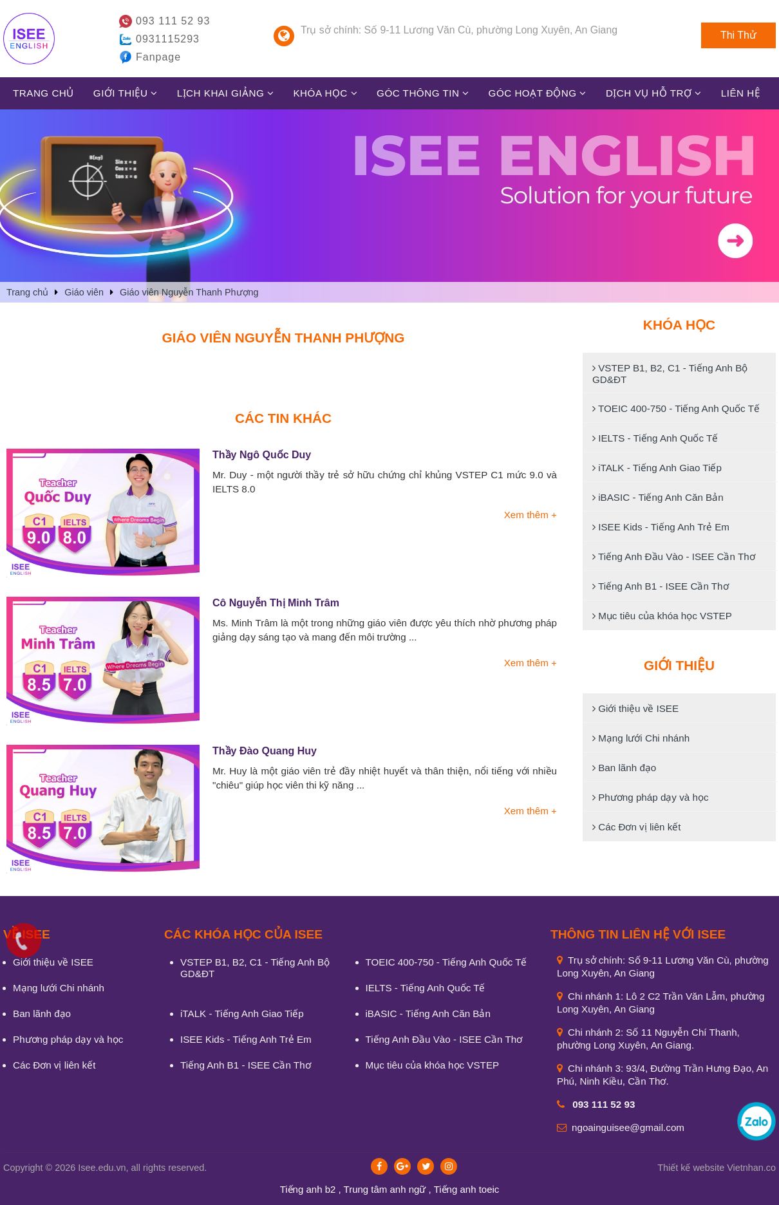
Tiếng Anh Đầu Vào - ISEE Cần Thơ (673, 556)
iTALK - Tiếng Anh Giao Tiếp (657, 467)
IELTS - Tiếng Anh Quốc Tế (655, 438)
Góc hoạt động (538, 93)
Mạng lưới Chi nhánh (641, 738)
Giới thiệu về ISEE (635, 708)
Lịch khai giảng (225, 93)
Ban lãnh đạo (624, 767)
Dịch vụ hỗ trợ (654, 93)
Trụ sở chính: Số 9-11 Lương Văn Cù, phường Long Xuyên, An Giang (459, 29)
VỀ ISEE (26, 934)
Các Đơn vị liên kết (636, 826)
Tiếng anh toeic (467, 1189)
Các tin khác (283, 418)
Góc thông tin (423, 93)
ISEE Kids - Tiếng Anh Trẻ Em (660, 526)
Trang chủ (43, 93)
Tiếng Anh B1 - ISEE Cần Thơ (660, 586)
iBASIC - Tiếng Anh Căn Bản (658, 497)
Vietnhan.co (716, 1168)
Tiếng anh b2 (308, 1189)
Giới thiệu (125, 93)
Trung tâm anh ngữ (385, 1189)
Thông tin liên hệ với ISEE (638, 934)
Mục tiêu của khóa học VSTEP (662, 615)
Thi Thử (738, 35)
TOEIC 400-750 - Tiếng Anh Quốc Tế (676, 408)
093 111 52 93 (173, 20)
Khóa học (325, 93)
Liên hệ (740, 93)
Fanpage (158, 56)
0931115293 (168, 38)
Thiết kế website (690, 1168)
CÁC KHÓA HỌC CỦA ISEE (243, 934)
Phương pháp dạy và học (650, 797)
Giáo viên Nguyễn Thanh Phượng (283, 337)
